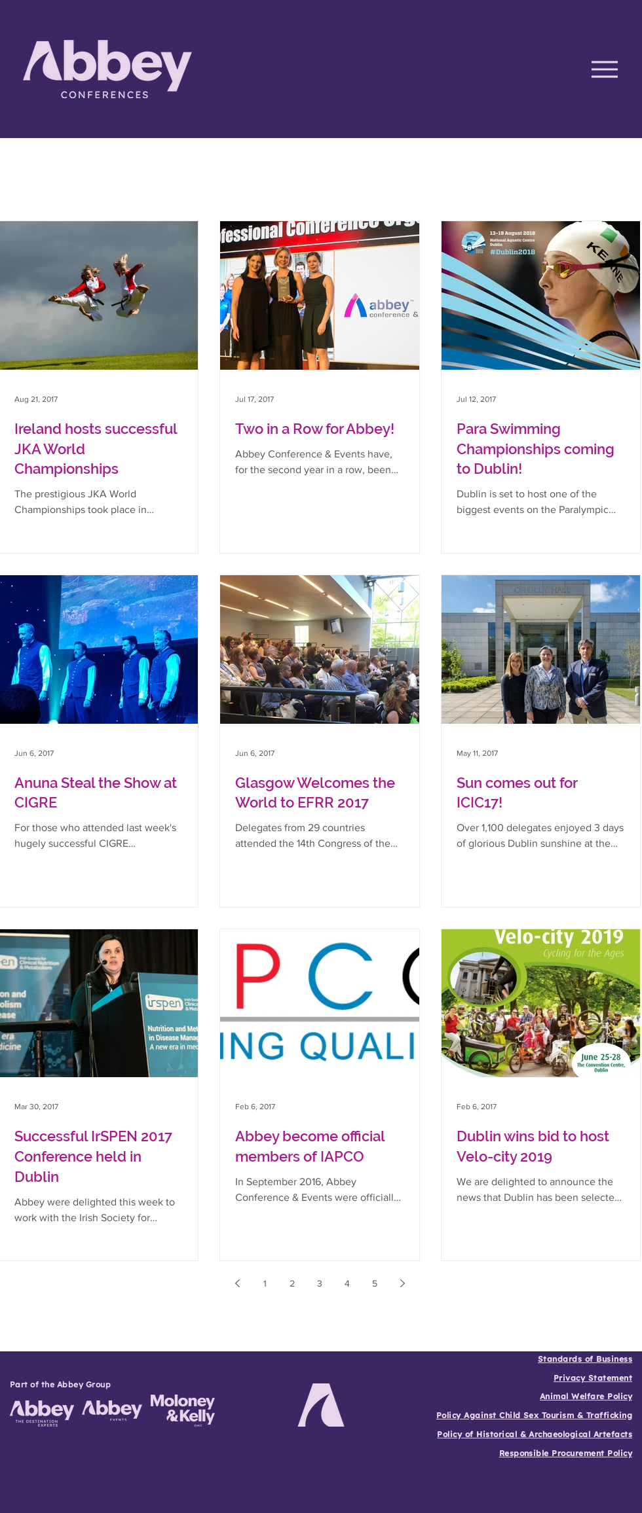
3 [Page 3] (319, 1283)
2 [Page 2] (292, 1283)
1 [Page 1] (265, 1283)
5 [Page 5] (374, 1283)
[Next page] (402, 1283)
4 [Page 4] (347, 1283)
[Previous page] (237, 1283)
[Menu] (604, 69)
